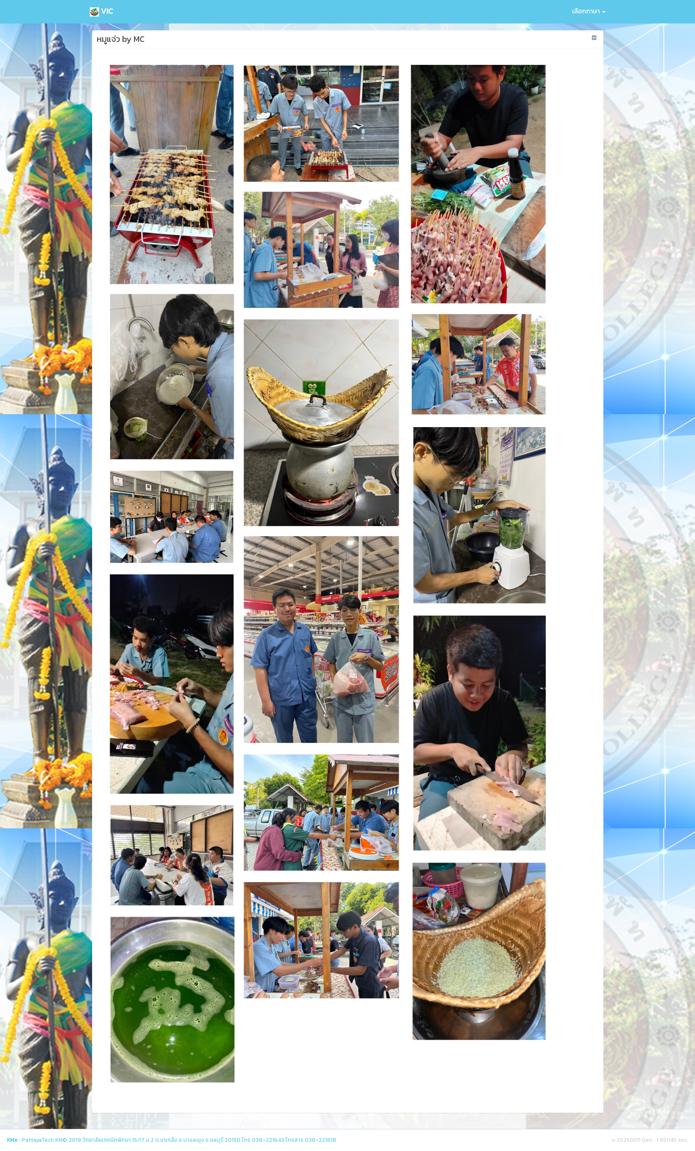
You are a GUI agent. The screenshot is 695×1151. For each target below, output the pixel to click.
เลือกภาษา (589, 11)
